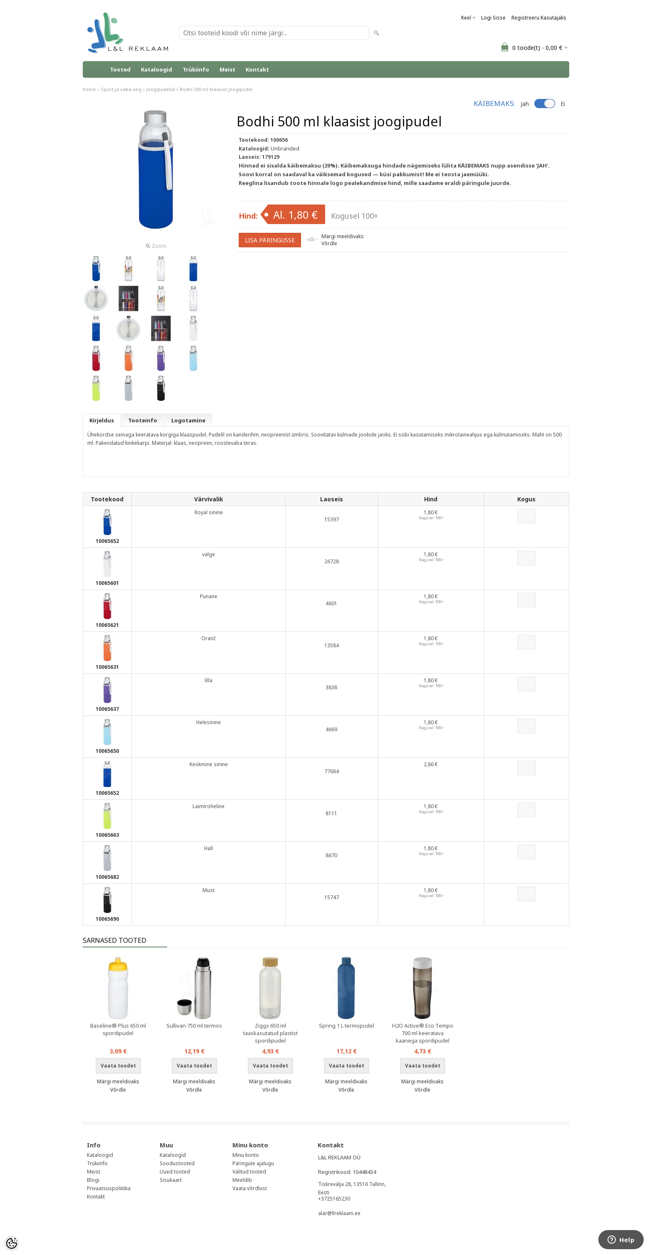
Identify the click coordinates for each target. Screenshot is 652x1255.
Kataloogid (156, 69)
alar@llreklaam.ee (339, 1213)
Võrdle (329, 243)
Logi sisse (493, 17)
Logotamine (188, 420)
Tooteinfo (142, 420)
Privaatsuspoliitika (109, 1188)
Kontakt (257, 69)
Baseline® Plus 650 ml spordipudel (118, 1029)
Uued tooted (175, 1171)
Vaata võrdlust (249, 1188)
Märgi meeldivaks (342, 236)
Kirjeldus (101, 420)
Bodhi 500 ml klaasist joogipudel (216, 89)
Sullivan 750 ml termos (194, 1025)
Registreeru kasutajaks (538, 17)
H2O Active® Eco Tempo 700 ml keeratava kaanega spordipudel (422, 1033)
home (89, 89)
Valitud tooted (249, 1171)
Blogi (93, 1179)
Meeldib (242, 1179)
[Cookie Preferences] (11, 1243)
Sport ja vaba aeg (121, 89)
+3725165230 (334, 1198)
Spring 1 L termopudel (346, 1025)
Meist (227, 69)
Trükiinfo (196, 69)
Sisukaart (171, 1179)
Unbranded (285, 148)
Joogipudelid (160, 89)
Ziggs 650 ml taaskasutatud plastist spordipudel (270, 1033)
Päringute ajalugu (253, 1163)
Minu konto (245, 1155)
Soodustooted (177, 1163)
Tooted (120, 69)
